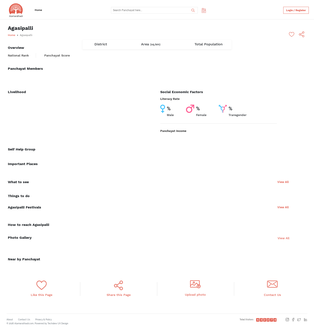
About (10, 319)
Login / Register (296, 10)
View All (283, 182)
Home (38, 10)
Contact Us (24, 319)
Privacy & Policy (43, 319)
